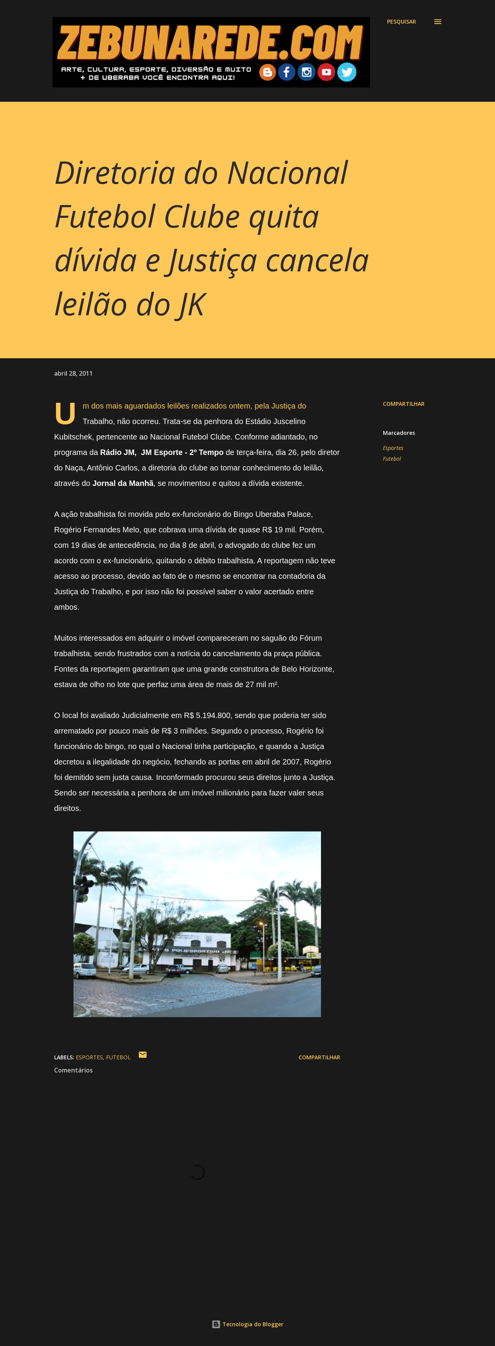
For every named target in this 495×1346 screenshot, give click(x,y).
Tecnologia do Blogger (247, 1324)
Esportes (393, 448)
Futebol (392, 458)
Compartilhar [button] (404, 403)
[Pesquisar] (401, 21)
